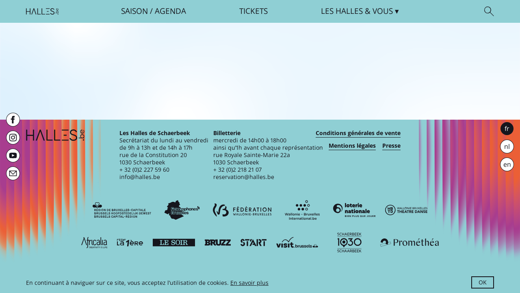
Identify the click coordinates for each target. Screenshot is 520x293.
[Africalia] (94, 242)
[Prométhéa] (409, 243)
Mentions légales (352, 145)
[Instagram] (13, 137)
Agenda (170, 11)
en (507, 164)
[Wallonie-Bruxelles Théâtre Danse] (406, 210)
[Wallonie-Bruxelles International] (302, 210)
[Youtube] (13, 155)
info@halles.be (139, 177)
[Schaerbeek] (349, 242)
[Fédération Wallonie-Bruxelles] (242, 210)
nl (507, 146)
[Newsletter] (13, 173)
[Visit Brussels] (297, 242)
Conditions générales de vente (358, 133)
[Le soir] (174, 242)
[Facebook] (13, 119)
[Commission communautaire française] (182, 210)
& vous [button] (357, 11)
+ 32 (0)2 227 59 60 (144, 169)
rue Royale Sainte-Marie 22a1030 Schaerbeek (251, 158)
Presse (391, 145)
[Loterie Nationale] (354, 210)
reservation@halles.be (243, 177)
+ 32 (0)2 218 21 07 (237, 169)
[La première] (130, 242)
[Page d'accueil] (42, 11)
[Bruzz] (218, 242)
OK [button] (483, 282)
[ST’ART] (253, 242)
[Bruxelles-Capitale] (122, 210)
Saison (134, 11)
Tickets (253, 11)
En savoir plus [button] (249, 282)
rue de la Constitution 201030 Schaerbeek (153, 158)
